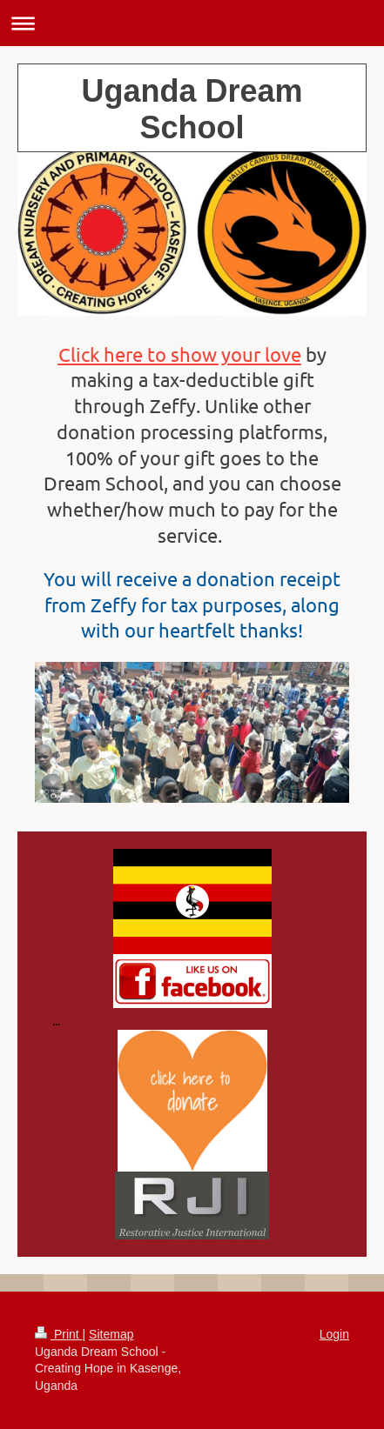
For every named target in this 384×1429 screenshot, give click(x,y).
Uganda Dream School (191, 109)
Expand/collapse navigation (192, 23)
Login (334, 1334)
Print (59, 1334)
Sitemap (111, 1334)
